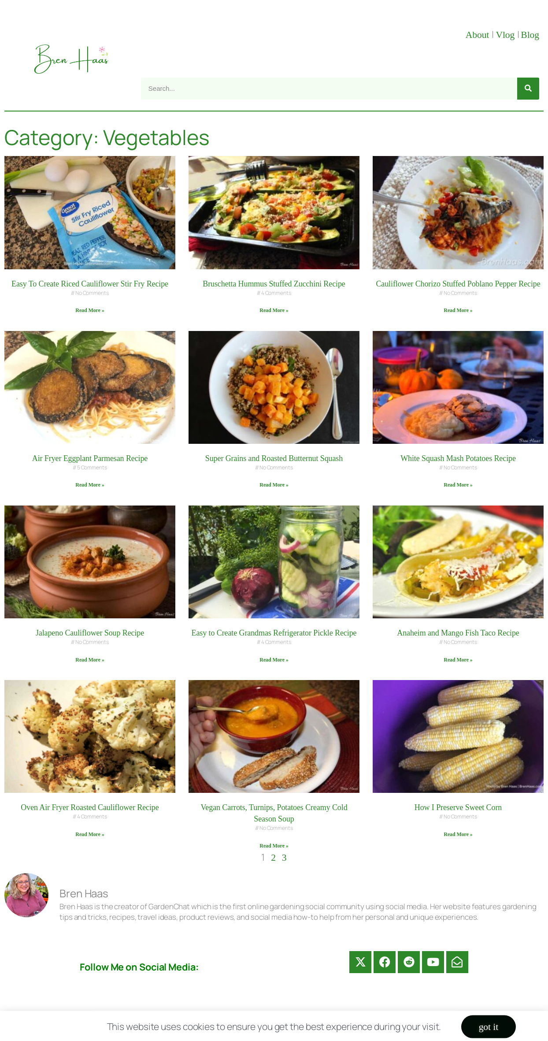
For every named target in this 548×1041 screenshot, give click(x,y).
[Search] (528, 89)
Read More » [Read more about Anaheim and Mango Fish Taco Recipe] (458, 660)
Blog (530, 35)
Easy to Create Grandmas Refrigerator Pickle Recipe (274, 632)
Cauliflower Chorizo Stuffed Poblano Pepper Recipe (458, 283)
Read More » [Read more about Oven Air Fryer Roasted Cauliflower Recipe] (89, 834)
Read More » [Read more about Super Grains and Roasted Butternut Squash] (273, 485)
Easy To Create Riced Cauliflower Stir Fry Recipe (89, 283)
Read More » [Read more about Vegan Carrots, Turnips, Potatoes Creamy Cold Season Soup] (273, 846)
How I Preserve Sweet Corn (458, 807)
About (479, 35)
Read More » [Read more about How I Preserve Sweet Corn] (458, 834)
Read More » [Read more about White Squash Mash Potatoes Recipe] (458, 485)
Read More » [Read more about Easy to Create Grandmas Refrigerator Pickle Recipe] (273, 660)
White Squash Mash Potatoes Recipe (458, 458)
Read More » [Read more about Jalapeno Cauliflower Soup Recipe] (89, 660)
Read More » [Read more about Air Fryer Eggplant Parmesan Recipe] (89, 485)
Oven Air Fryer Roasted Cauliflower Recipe (90, 807)
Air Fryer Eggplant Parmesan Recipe (90, 458)
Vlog (506, 35)
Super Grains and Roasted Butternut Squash (274, 458)
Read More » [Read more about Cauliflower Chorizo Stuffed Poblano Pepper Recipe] (458, 310)
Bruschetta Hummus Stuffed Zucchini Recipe (274, 283)
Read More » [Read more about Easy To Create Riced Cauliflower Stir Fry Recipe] (89, 310)
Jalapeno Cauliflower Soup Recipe (90, 632)
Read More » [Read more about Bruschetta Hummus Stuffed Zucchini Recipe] (273, 310)
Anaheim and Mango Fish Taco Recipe (458, 632)
